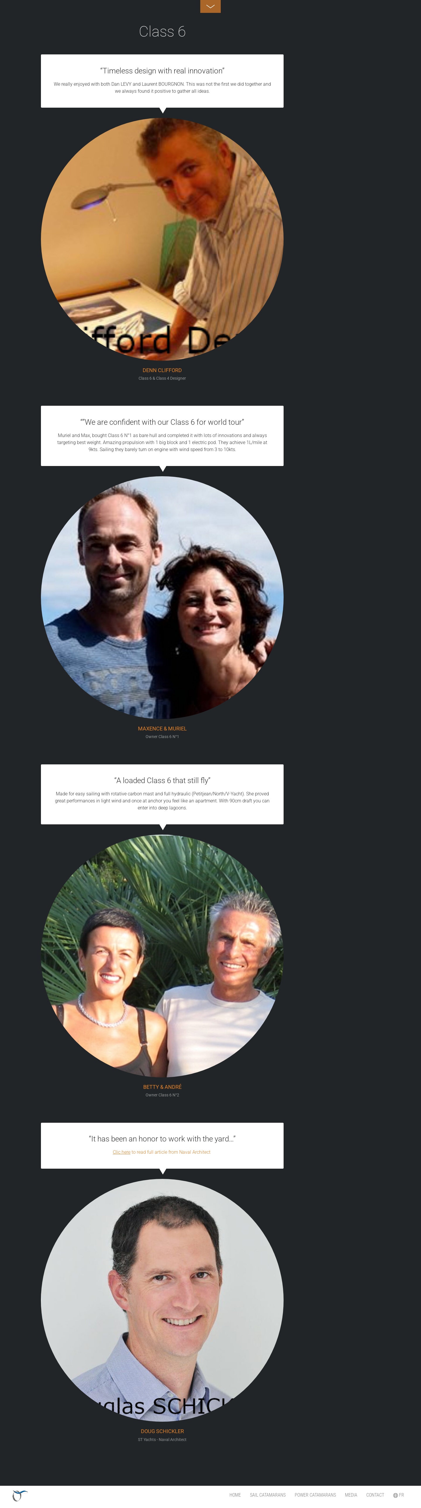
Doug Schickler (162, 1431)
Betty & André (162, 1087)
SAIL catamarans (268, 1495)
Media (351, 1495)
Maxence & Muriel (162, 729)
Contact (375, 1495)
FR (398, 1495)
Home (235, 1495)
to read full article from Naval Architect (162, 1152)
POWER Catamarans (315, 1495)
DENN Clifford (162, 370)
